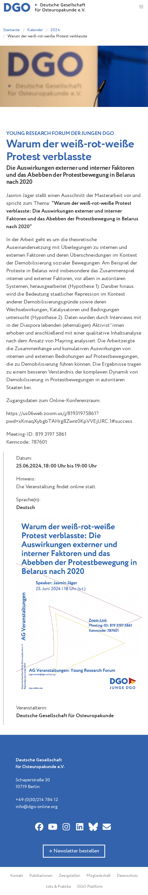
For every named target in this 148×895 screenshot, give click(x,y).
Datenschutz (127, 876)
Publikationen (40, 876)
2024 (55, 30)
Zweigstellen (69, 876)
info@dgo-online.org (37, 806)
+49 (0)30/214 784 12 (37, 799)
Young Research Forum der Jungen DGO (60, 133)
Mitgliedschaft (98, 876)
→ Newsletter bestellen (74, 851)
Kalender (35, 30)
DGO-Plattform (90, 887)
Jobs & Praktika (58, 887)
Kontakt (16, 876)
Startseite (11, 30)
